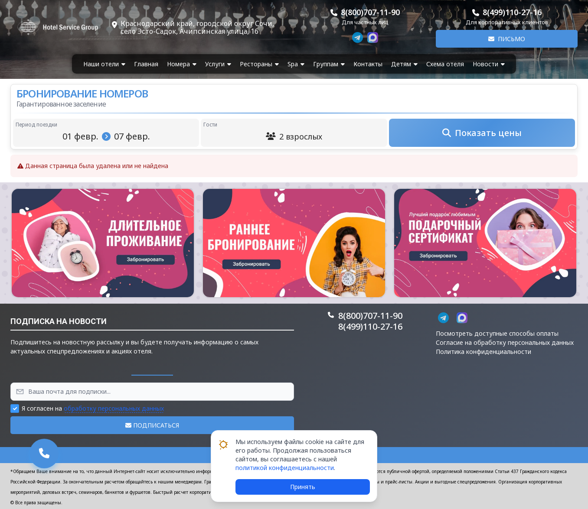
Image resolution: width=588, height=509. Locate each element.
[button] (103, 243)
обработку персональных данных (114, 408)
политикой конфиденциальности (284, 468)
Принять (302, 487)
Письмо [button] (506, 39)
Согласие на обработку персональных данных (505, 342)
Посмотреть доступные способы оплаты (497, 333)
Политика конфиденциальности (483, 351)
